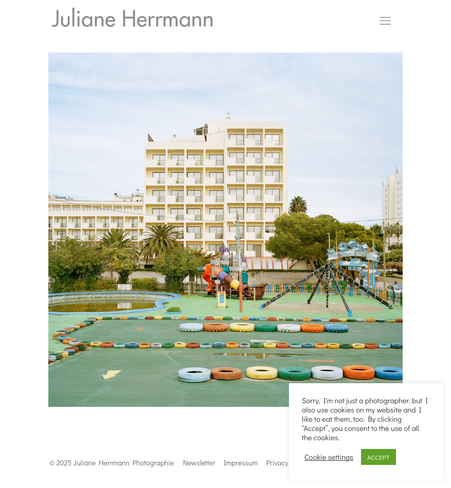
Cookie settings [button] (328, 457)
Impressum (241, 462)
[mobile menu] (385, 20)
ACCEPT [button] (378, 457)
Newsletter (199, 462)
